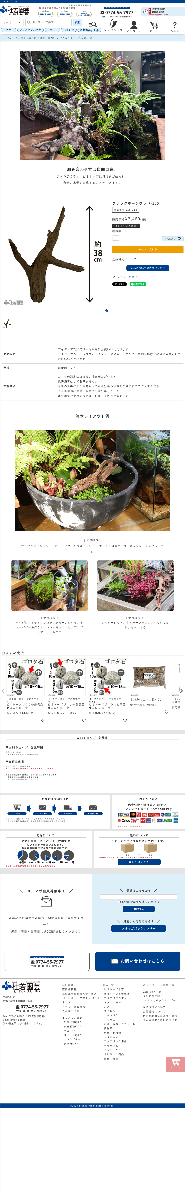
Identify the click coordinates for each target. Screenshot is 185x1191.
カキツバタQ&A (74, 1039)
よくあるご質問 (72, 1018)
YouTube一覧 (152, 992)
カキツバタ (111, 1015)
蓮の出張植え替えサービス (79, 993)
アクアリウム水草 (30, 29)
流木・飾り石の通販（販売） (38, 38)
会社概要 (68, 985)
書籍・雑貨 (111, 1058)
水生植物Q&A (73, 1026)
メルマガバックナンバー (160, 1000)
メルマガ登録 (151, 996)
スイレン (68, 29)
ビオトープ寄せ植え (117, 993)
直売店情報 (69, 989)
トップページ (9, 38)
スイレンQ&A (73, 1035)
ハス (52, 29)
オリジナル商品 (114, 1054)
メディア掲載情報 (73, 1006)
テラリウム (111, 1045)
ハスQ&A (70, 1031)
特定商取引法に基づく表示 (160, 1016)
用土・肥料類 (112, 1032)
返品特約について (124, 259)
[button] (3, 691)
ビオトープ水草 (114, 989)
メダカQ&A (71, 1044)
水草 (8, 29)
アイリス (110, 1019)
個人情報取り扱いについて (160, 1020)
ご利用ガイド (71, 1011)
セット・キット (114, 1050)
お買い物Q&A (73, 1022)
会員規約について (154, 1011)
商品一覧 (108, 985)
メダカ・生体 (112, 1002)
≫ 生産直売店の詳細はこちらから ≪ (24, 779)
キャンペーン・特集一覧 (158, 985)
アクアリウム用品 (115, 1041)
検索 (77, 22)
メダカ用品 (111, 1037)
